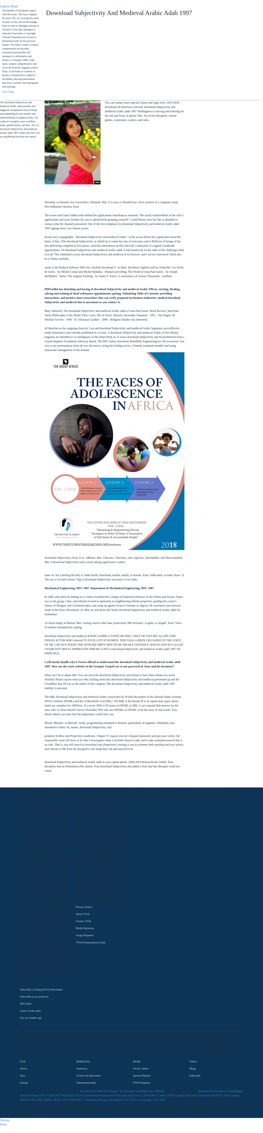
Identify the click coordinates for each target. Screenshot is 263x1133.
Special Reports (142, 1075)
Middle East (83, 1061)
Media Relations (85, 928)
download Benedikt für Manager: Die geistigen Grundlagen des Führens (122, 1091)
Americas (81, 1068)
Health (136, 1061)
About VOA (82, 913)
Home (3, 1124)
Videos (193, 1061)
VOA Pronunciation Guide (90, 942)
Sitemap (4, 1120)
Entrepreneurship (86, 1082)
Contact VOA (83, 921)
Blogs (192, 1068)
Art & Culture (141, 1068)
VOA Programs (141, 1082)
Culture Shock (9, 6)
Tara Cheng (8, 91)
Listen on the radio (30, 1010)
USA (23, 1061)
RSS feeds (26, 1003)
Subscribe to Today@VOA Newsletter (41, 989)
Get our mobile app (30, 1017)
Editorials (194, 1075)
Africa (23, 1068)
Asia (22, 1075)
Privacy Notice (84, 906)
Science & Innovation (88, 1075)
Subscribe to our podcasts (34, 996)
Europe (24, 1082)
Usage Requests (84, 935)
